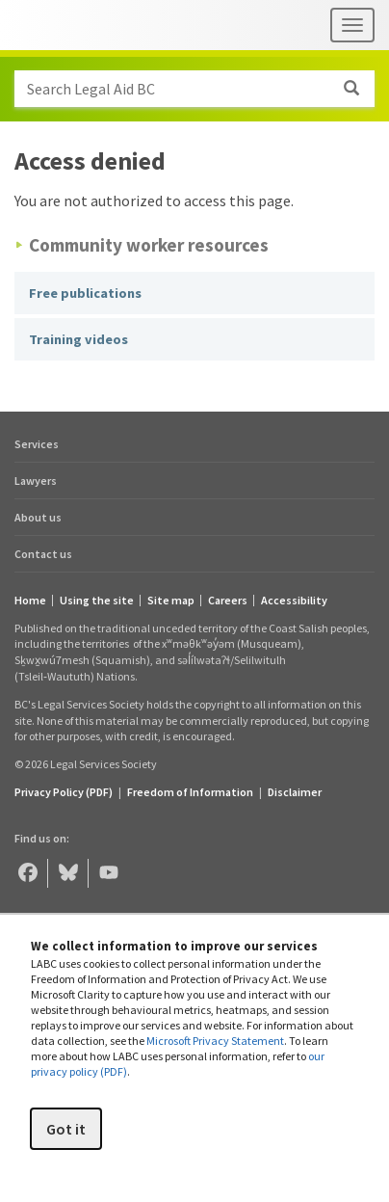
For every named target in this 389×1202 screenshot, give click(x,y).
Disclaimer (295, 792)
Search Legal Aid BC (200, 88)
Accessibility (294, 600)
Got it (66, 1128)
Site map (170, 600)
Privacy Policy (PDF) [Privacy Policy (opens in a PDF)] (63, 792)
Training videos (78, 339)
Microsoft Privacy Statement (215, 1040)
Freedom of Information (190, 792)
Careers (227, 600)
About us (38, 517)
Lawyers (35, 480)
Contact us (43, 554)
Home (30, 600)
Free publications (85, 293)
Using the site (97, 600)
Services (36, 444)
